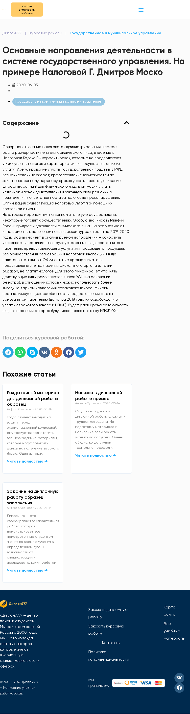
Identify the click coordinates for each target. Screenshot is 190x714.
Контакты (111, 642)
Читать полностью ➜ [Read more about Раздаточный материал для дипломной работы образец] (27, 461)
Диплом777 (12, 33)
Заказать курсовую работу (106, 630)
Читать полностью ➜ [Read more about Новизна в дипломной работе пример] (95, 455)
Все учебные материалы (174, 631)
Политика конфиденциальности (108, 656)
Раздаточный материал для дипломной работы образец (33, 398)
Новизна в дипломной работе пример (98, 395)
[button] (141, 9)
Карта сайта (169, 611)
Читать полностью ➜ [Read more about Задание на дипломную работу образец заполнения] (27, 570)
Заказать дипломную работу (108, 613)
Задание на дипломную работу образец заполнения (33, 497)
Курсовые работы (45, 33)
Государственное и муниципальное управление (115, 33)
